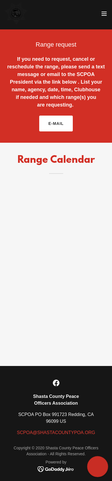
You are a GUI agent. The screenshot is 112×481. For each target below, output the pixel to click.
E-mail (55, 123)
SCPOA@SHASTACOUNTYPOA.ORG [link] (56, 432)
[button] (104, 13)
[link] (16, 13)
